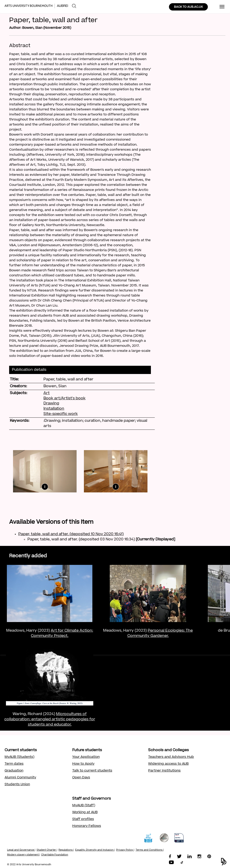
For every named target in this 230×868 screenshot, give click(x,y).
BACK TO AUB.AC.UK (188, 7)
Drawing (51, 403)
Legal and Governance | (21, 850)
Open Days (81, 777)
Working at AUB (85, 812)
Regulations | (66, 850)
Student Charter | (47, 850)
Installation (53, 409)
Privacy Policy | (125, 850)
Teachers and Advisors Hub (171, 757)
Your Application (86, 757)
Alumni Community (20, 777)
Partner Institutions (164, 770)
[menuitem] (74, 6)
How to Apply (83, 764)
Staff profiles (83, 819)
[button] (224, 862)
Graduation (14, 770)
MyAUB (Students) (19, 757)
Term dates (14, 764)
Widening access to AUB (168, 764)
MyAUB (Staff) (83, 805)
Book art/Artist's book (64, 398)
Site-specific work (60, 414)
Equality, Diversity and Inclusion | (95, 850)
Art (46, 393)
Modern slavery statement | (23, 855)
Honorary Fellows (86, 826)
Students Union (17, 784)
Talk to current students (92, 770)
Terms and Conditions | (150, 850)
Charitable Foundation (54, 855)
